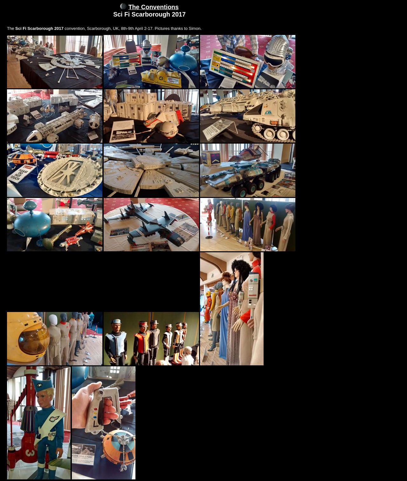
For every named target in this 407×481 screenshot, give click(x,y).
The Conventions (153, 6)
